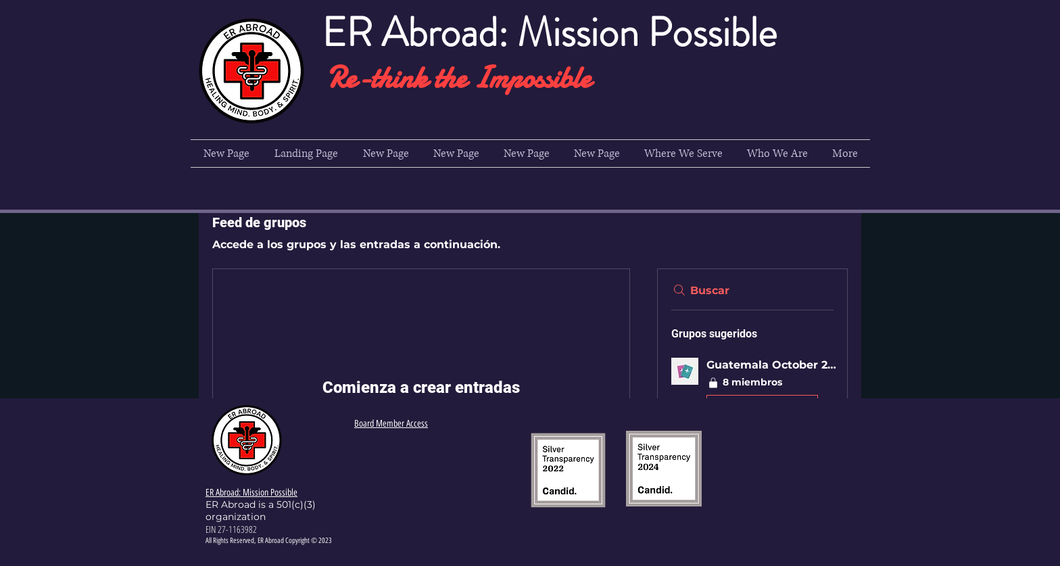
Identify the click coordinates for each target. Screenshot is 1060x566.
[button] (683, 153)
